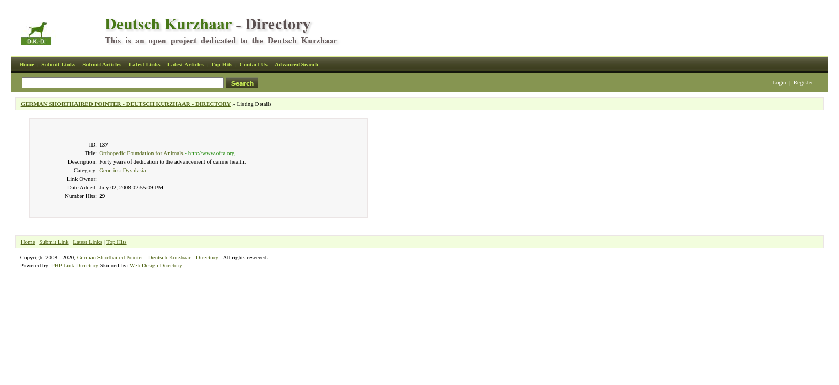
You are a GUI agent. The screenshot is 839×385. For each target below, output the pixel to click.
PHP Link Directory (74, 265)
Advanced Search (296, 64)
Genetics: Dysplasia (122, 170)
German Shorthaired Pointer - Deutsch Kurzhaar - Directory (147, 257)
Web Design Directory (155, 265)
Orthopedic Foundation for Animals (141, 153)
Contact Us (254, 64)
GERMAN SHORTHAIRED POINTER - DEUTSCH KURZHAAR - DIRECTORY (126, 104)
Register (803, 82)
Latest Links (145, 64)
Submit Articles (101, 64)
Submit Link (53, 241)
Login (779, 82)
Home (26, 64)
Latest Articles (185, 64)
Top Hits (221, 64)
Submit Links (58, 64)
